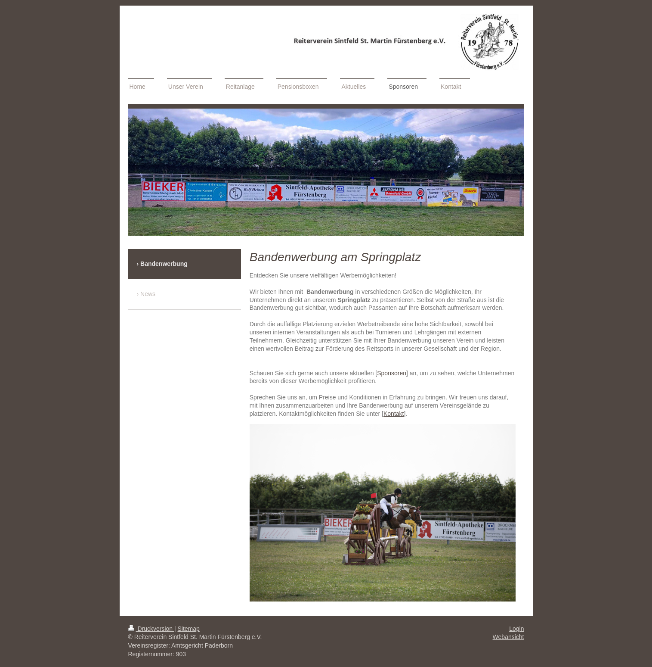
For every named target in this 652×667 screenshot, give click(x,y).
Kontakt (393, 413)
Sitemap (189, 628)
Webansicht (508, 636)
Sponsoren (391, 373)
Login (516, 628)
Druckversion (151, 628)
